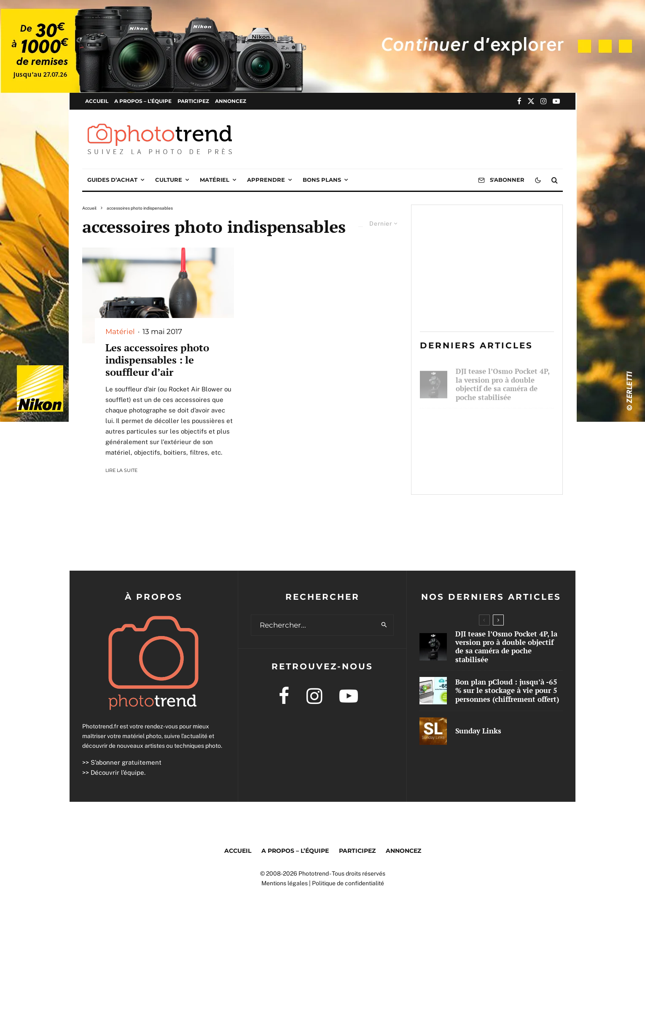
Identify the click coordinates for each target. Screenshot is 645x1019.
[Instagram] (544, 101)
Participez (193, 101)
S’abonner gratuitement (126, 762)
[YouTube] (556, 101)
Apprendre (266, 179)
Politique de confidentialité (348, 883)
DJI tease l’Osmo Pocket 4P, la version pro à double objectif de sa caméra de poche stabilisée (502, 380)
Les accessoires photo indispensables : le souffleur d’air (157, 360)
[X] (531, 101)
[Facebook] (519, 101)
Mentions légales (284, 883)
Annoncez (230, 101)
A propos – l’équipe (143, 101)
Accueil (96, 101)
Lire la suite (121, 470)
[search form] (313, 625)
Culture (168, 179)
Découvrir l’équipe (117, 772)
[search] (384, 625)
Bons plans (322, 179)
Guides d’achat (112, 179)
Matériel (214, 179)
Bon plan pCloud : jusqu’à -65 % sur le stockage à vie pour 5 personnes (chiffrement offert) (501, 428)
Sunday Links (479, 472)
